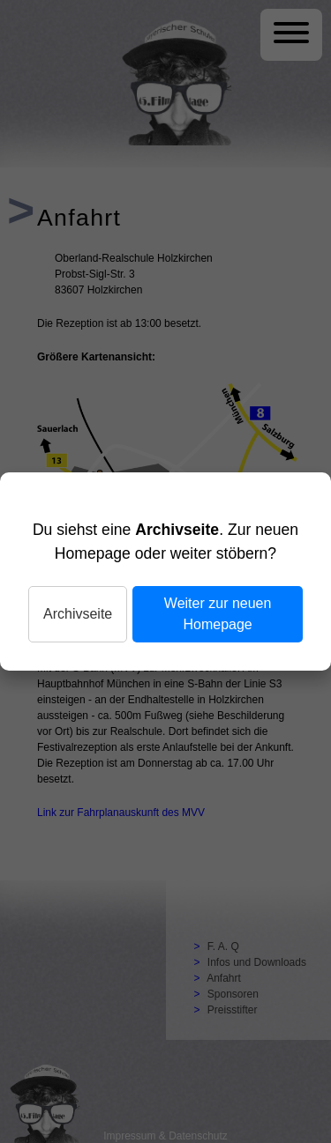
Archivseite (77, 613)
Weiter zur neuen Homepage (218, 614)
